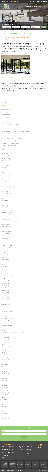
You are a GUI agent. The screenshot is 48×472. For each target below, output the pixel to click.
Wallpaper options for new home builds (9, 126)
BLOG (45, 6)
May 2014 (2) (4, 413)
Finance (3, 278)
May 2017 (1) (4, 352)
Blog (28, 452)
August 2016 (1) (4, 369)
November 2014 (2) (5, 399)
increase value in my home (7, 240)
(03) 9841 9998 (8, 451)
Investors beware (5, 236)
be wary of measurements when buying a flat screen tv (12, 332)
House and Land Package (7, 245)
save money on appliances (7, 188)
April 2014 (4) (4, 416)
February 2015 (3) (5, 392)
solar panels (4, 167)
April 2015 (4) (4, 387)
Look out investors (5, 214)
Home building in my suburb (7, 108)
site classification (5, 184)
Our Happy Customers (29, 450)
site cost (3, 181)
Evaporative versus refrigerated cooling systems (10, 143)
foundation (4, 269)
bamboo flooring (5, 339)
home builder (4, 257)
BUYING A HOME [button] (27, 6)
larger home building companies (8, 217)
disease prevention (5, 292)
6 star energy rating (5, 346)
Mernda (3, 207)
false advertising (5, 280)
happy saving (4, 262)
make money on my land (6, 212)
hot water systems (5, 247)
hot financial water (5, 250)
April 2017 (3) (4, 354)
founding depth (5, 266)
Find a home (20, 444)
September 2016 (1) (5, 366)
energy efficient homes (6, 288)
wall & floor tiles (5, 153)
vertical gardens (5, 155)
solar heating (4, 170)
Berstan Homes (5, 337)
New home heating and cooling (12, 78)
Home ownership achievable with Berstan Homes (11, 140)
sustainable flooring (5, 160)
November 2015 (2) (5, 376)
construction (4, 302)
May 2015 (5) (4, 385)
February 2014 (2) (5, 418)
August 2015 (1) (4, 378)
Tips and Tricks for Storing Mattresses (8, 145)
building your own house (7, 316)
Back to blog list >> (5, 102)
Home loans (4, 252)
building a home (5, 321)
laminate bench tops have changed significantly (11, 221)
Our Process (29, 447)
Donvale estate (5, 290)
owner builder (4, 198)
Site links (30, 444)
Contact (28, 453)
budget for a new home (6, 325)
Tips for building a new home (7, 119)
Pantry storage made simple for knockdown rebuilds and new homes (15, 131)
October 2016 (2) (4, 364)
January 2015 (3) (4, 394)
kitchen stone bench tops (7, 231)
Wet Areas (4, 151)
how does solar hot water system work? (9, 243)
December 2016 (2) (5, 361)
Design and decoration (6, 111)
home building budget (6, 254)
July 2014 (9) (4, 409)
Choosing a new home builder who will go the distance (12, 138)
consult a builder (5, 299)
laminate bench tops (6, 224)
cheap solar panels (5, 309)
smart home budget (5, 174)
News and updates (5, 117)
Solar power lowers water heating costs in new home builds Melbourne (15, 129)
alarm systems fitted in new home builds (10, 342)
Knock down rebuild (5, 114)
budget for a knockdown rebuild (8, 328)
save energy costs (5, 191)
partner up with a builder (6, 196)
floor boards (4, 273)
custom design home (6, 295)
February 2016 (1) (5, 373)
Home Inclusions (20, 449)
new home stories (5, 200)
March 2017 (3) (4, 357)
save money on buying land (7, 186)
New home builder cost (6, 136)
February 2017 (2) (5, 359)
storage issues (4, 163)
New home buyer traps (6, 115)
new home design (5, 203)
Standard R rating (5, 165)
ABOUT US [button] (40, 6)
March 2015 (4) (4, 390)
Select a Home (20, 447)
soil (2, 172)
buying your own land (6, 311)
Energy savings (5, 285)
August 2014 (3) (4, 406)
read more (3, 53)
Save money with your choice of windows (15, 38)
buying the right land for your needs (9, 313)
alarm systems (4, 344)
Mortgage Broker (5, 205)
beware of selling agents (6, 335)
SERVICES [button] (20, 6)
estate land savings (5, 283)
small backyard (5, 177)
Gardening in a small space (6, 133)
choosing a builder (5, 306)
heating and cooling (5, 259)
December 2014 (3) (5, 397)
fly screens (4, 271)
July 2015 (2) (4, 380)
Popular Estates (20, 446)
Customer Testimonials (6, 109)
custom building (5, 297)
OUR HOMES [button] (34, 6)
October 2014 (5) (4, 402)
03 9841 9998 (35, 1)
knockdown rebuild (5, 226)
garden (3, 264)
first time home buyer (6, 276)
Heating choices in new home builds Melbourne (11, 124)
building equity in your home (7, 318)
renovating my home (6, 193)
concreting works (5, 304)
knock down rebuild (6, 229)
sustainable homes (5, 158)
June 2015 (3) (4, 383)
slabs (3, 179)
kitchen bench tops (5, 233)
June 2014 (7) (4, 411)
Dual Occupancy (4, 112)
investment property (6, 238)
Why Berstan (29, 446)
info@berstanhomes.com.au (8, 452)
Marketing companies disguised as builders (10, 210)
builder (3, 323)
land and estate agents (6, 219)
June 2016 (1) (4, 371)
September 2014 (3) (5, 404)
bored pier (4, 330)
